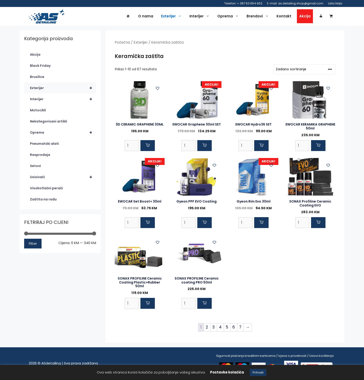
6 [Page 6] (233, 328)
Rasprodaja (40, 155)
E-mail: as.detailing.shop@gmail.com (295, 3)
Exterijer (172, 17)
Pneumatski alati (44, 144)
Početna (122, 43)
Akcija (305, 16)
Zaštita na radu (43, 200)
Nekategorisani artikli (48, 122)
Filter (33, 244)
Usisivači (63, 178)
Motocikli (38, 111)
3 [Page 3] (213, 328)
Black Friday (40, 66)
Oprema (229, 17)
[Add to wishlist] (157, 89)
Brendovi (259, 17)
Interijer (200, 17)
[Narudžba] (304, 70)
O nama (145, 16)
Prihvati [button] (258, 372)
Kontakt (283, 16)
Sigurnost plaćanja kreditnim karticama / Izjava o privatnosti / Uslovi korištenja (275, 356)
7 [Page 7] (240, 328)
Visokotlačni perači (46, 189)
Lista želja (335, 3)
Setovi (35, 166)
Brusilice (37, 77)
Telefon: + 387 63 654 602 (243, 3)
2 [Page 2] (207, 328)
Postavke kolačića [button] (227, 372)
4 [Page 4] (220, 328)
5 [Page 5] (227, 328)
